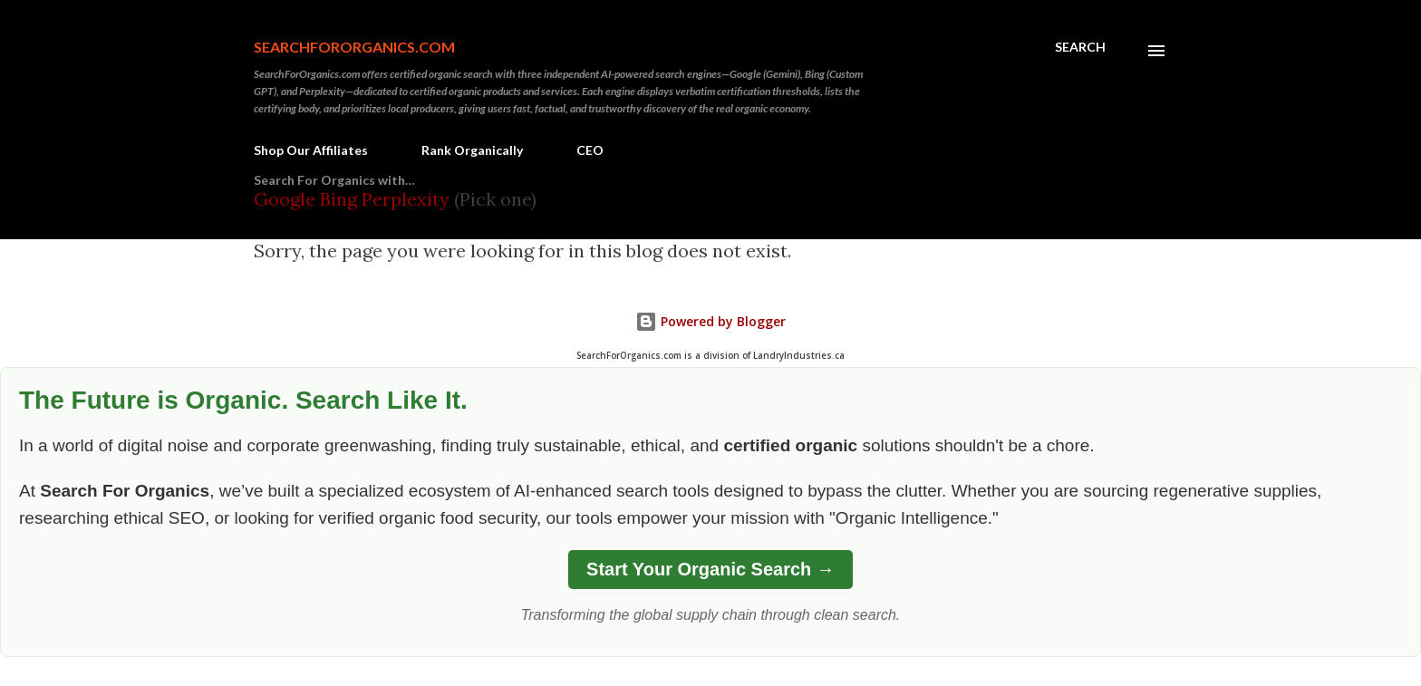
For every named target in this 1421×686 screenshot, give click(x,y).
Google (287, 199)
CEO (590, 150)
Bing (338, 199)
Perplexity (406, 199)
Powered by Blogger (710, 321)
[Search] (1080, 47)
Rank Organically (472, 150)
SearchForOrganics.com (354, 46)
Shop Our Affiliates (311, 150)
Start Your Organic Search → (710, 569)
